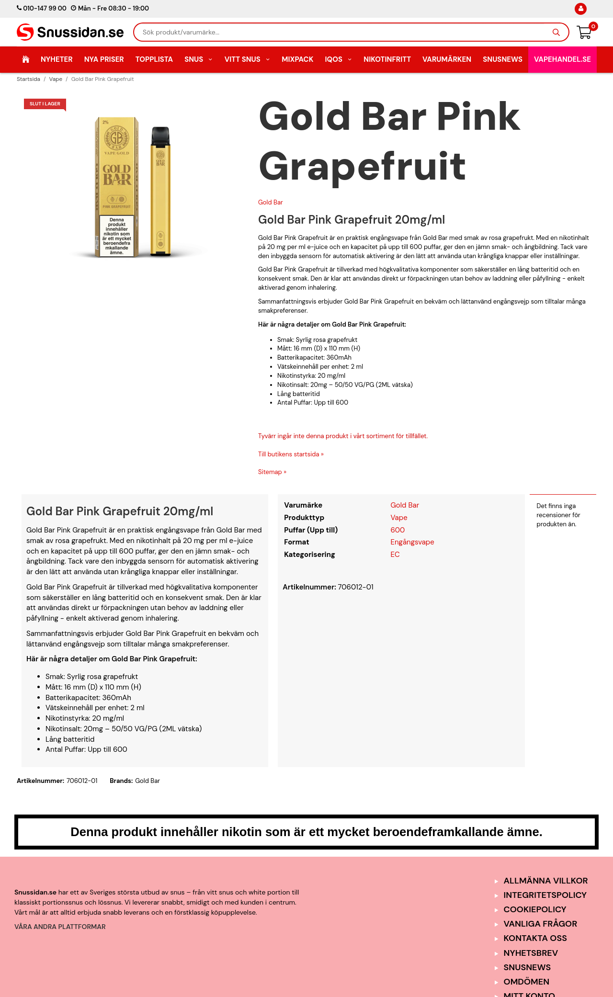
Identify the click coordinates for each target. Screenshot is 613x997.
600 (397, 530)
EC (394, 554)
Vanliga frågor (541, 923)
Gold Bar (270, 202)
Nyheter (57, 59)
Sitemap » (272, 472)
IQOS (338, 59)
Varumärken (446, 59)
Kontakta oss (535, 938)
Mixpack (297, 59)
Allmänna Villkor (546, 880)
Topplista (154, 59)
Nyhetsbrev (531, 953)
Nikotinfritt (387, 59)
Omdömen (527, 981)
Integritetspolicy (545, 895)
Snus (198, 59)
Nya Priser (104, 59)
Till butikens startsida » (291, 454)
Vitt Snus (248, 59)
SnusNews (502, 59)
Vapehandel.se (562, 59)
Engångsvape (412, 542)
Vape (398, 517)
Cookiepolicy (535, 909)
